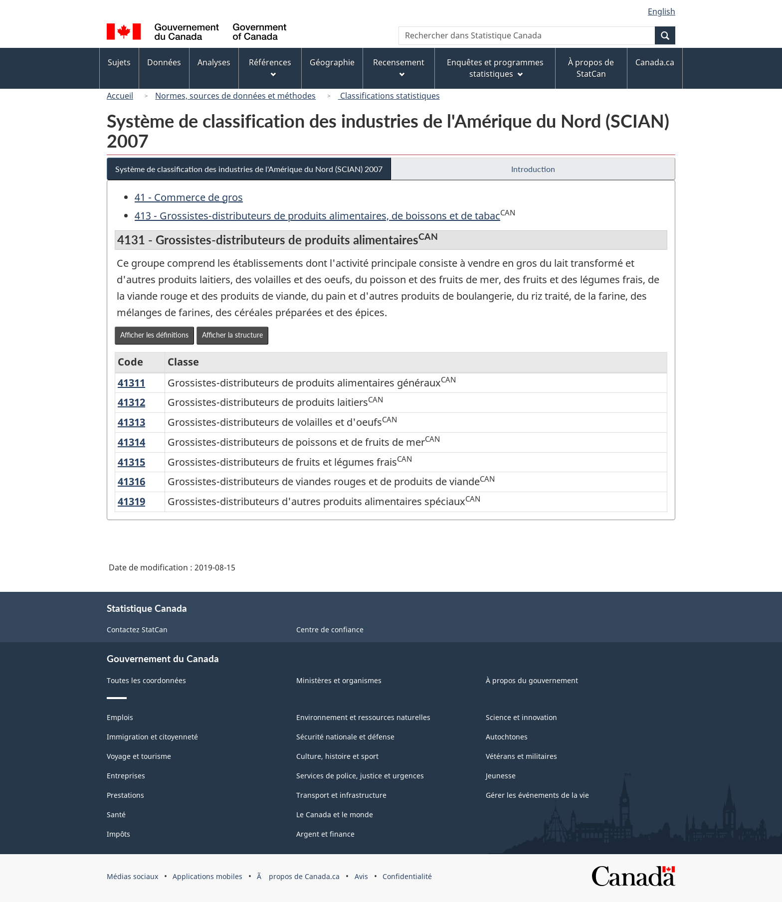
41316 (131, 481)
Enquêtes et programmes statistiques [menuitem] (495, 68)
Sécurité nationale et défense (345, 736)
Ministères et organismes (339, 680)
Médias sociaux (132, 876)
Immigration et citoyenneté (152, 736)
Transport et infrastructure (341, 795)
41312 (131, 402)
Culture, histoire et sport (337, 756)
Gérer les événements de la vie (537, 795)
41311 (131, 382)
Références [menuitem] (270, 67)
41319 (131, 501)
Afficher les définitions (154, 335)
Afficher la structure (232, 335)
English (661, 11)
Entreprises (126, 775)
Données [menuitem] (164, 62)
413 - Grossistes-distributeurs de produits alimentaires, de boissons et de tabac (317, 215)
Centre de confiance (330, 629)
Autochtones (507, 736)
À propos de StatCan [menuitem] (591, 68)
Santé (116, 814)
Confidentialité (407, 876)
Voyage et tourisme (139, 756)
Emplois (120, 717)
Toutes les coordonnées (146, 680)
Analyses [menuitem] (213, 62)
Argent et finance (325, 834)
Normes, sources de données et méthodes (235, 95)
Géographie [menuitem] (332, 62)
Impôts (118, 834)
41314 (131, 442)
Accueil (120, 95)
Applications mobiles (207, 876)
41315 (131, 462)
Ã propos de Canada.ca (298, 876)
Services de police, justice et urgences (360, 775)
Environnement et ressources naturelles (363, 717)
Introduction (533, 169)
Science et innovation (521, 717)
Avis (361, 876)
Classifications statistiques (389, 95)
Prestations (125, 795)
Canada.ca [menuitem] (654, 62)
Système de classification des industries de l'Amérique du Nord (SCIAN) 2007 (249, 169)
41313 (131, 422)
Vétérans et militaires (521, 756)
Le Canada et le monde (334, 814)
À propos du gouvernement (532, 680)
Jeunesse (501, 775)
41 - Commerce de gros (189, 197)
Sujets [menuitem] (119, 62)
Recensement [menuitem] (398, 67)
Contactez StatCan (137, 629)
